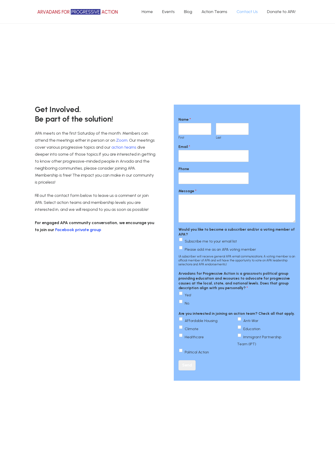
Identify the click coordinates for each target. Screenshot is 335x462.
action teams (123, 147)
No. (187, 303)
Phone (183, 169)
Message (187, 191)
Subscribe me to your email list (211, 241)
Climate (191, 329)
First (181, 137)
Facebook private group (78, 229)
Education (251, 329)
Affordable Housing (201, 320)
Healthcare (194, 337)
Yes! (188, 295)
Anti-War (250, 320)
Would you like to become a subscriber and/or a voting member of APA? (236, 231)
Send (187, 365)
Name (184, 119)
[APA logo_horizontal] (78, 12)
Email (184, 146)
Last (218, 137)
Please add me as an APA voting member (220, 249)
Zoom (121, 140)
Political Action (197, 352)
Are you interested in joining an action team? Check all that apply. (236, 313)
